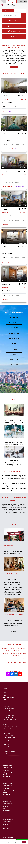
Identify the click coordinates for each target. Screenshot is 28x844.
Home (4, 692)
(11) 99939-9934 (7, 786)
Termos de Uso (6, 699)
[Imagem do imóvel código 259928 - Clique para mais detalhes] (14, 236)
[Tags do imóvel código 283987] (14, 130)
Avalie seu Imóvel (8, 711)
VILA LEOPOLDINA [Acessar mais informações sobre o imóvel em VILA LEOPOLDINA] (7, 284)
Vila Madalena (14, 359)
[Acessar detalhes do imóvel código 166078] (14, 110)
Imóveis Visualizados (9, 715)
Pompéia (14, 354)
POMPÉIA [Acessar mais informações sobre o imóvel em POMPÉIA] (4, 246)
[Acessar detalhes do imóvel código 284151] (14, 298)
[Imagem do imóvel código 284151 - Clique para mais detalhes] (14, 274)
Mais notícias (14, 631)
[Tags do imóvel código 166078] (14, 92)
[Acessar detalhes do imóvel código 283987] (14, 148)
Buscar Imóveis (14, 21)
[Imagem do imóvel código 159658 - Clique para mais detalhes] (14, 161)
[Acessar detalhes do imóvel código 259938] (14, 223)
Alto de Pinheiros (14, 322)
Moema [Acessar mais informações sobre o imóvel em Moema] (4, 133)
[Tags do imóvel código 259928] (14, 243)
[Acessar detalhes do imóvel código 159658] (14, 186)
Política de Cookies (15, 843)
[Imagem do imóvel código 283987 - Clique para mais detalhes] (14, 123)
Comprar (7, 10)
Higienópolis (14, 328)
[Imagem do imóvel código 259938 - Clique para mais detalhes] (14, 199)
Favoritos (6, 713)
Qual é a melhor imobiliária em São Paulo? (14, 663)
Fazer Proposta (8, 733)
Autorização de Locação (10, 737)
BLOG (4, 695)
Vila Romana (14, 365)
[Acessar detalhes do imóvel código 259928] (14, 261)
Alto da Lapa (14, 317)
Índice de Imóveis (8, 717)
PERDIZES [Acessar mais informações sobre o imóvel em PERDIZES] (4, 209)
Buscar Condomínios (14, 26)
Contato (14, 36)
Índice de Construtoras (10, 719)
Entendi (24, 842)
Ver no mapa (6, 779)
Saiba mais (14, 67)
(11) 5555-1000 (7, 804)
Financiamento (7, 729)
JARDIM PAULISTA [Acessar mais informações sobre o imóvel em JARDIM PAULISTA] (6, 96)
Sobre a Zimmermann (9, 747)
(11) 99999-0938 (7, 768)
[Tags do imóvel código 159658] (14, 168)
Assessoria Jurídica (8, 731)
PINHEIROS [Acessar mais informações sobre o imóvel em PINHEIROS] (5, 171)
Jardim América (14, 333)
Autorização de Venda (9, 735)
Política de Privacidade (8, 697)
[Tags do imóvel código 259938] (14, 206)
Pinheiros (14, 349)
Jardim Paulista (14, 338)
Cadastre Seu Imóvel (9, 708)
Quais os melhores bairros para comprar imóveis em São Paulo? (14, 649)
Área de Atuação (8, 749)
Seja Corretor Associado (10, 751)
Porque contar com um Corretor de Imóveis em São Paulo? (14, 654)
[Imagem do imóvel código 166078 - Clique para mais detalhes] (14, 85)
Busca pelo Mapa (14, 31)
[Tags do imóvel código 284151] (14, 281)
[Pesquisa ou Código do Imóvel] (11, 15)
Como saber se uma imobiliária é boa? (14, 659)
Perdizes (14, 344)
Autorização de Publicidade (11, 740)
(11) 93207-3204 (7, 822)
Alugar (20, 10)
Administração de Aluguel (10, 726)
